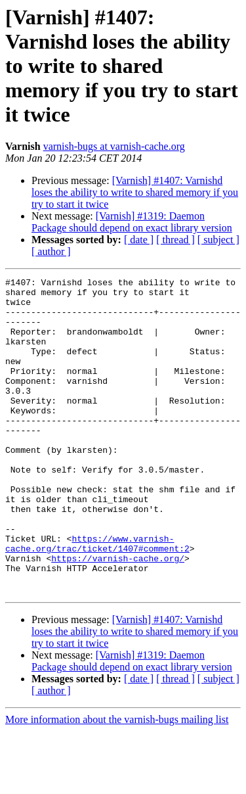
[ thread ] (175, 239)
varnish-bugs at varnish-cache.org (114, 146)
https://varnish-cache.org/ (117, 615)
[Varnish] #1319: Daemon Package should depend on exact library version (131, 221)
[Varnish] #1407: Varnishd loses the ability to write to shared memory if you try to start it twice (134, 192)
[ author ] (51, 251)
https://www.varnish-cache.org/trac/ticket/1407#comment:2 (97, 597)
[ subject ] (218, 239)
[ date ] (139, 239)
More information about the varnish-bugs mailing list (116, 782)
